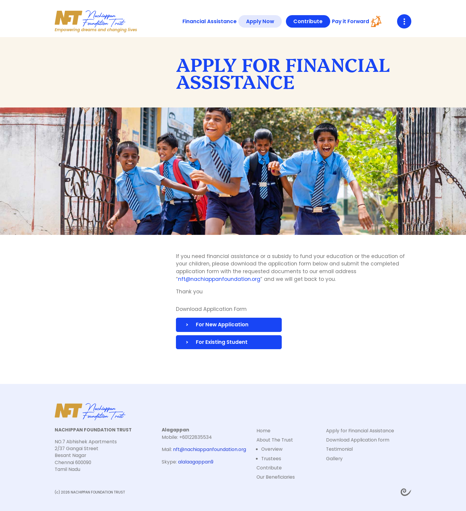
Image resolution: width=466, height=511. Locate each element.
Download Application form (357, 440)
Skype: (187, 462)
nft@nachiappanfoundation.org (219, 279)
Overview (272, 449)
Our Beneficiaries (275, 477)
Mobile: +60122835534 (187, 437)
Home (263, 431)
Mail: (204, 449)
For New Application (222, 324)
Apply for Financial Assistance (360, 431)
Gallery (334, 458)
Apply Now (260, 21)
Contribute (307, 21)
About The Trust (274, 440)
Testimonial (339, 449)
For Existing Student (222, 342)
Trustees (271, 458)
